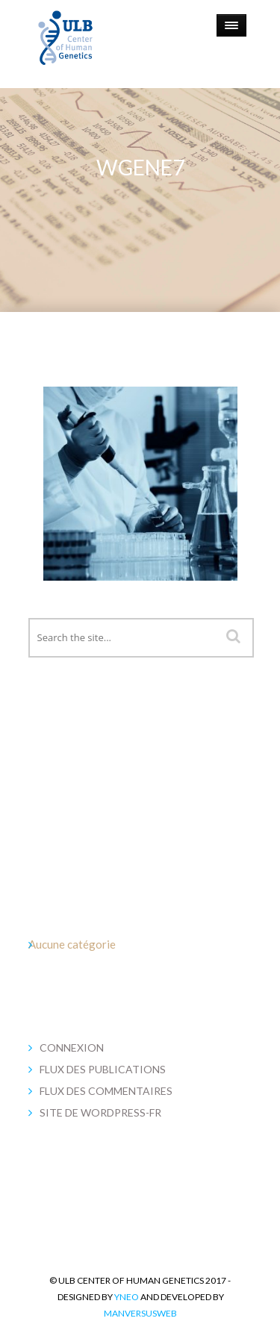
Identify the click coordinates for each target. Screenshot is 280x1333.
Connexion (72, 1047)
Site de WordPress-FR (100, 1112)
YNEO (126, 1296)
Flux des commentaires (106, 1090)
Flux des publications (103, 1069)
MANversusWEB (140, 1313)
